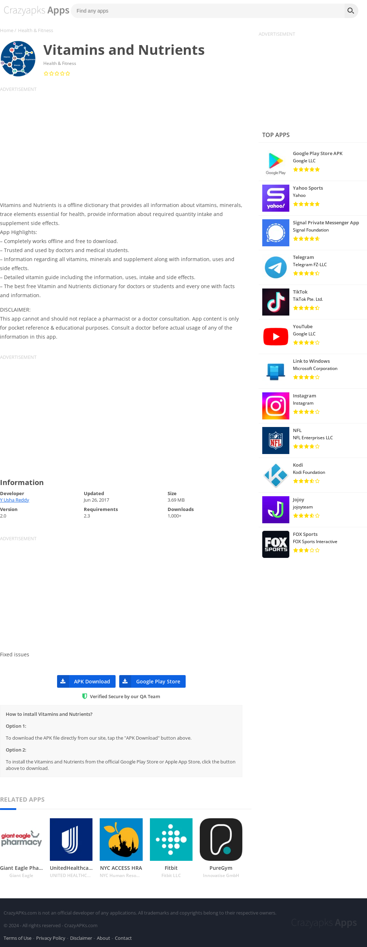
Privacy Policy (50, 937)
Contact (123, 937)
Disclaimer (81, 937)
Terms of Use (17, 937)
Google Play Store (149, 681)
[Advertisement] (125, 142)
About (103, 937)
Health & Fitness (35, 30)
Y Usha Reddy (14, 500)
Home (6, 30)
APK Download (83, 681)
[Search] (351, 11)
